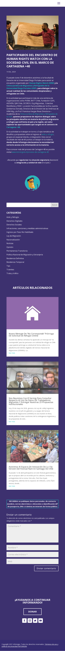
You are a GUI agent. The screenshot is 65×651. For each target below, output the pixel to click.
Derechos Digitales (14, 221)
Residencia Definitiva (15, 258)
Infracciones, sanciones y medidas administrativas (27, 228)
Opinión (9, 247)
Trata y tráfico (12, 273)
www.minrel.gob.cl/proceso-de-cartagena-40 (30, 152)
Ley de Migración (13, 236)
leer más (12, 353)
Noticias (9, 243)
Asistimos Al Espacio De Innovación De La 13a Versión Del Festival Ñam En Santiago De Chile (31, 468)
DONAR (32, 611)
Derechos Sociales (14, 225)
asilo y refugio (48, 134)
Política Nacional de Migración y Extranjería (24, 255)
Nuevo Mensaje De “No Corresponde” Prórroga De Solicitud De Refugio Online (31, 335)
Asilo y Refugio (12, 217)
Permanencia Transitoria (16, 251)
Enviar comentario (46, 568)
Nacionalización (13, 240)
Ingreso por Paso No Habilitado (19, 232)
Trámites (10, 270)
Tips (8, 266)
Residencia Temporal (15, 262)
